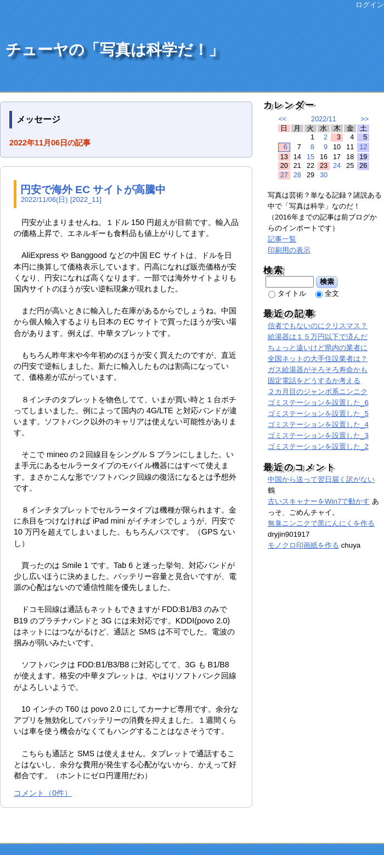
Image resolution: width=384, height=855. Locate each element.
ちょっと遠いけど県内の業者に (318, 348)
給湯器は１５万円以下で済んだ (318, 337)
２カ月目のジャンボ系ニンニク (318, 391)
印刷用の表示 (289, 250)
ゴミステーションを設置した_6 (318, 402)
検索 (327, 281)
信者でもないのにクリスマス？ (318, 326)
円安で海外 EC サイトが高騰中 (93, 189)
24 (337, 166)
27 (284, 175)
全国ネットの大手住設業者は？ (318, 359)
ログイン (369, 5)
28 (297, 175)
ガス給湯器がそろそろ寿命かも (318, 369)
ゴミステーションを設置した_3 (318, 435)
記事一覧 (282, 239)
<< (283, 119)
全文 (332, 293)
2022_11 (86, 199)
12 (363, 147)
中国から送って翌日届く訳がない (321, 479)
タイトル (292, 293)
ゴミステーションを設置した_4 (318, 424)
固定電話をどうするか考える (314, 380)
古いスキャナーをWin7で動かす (319, 501)
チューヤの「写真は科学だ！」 (114, 49)
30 (323, 175)
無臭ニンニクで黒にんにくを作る (321, 523)
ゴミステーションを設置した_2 (318, 446)
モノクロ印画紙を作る (303, 545)
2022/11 (323, 119)
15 (310, 157)
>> (364, 119)
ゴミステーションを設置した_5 (318, 413)
